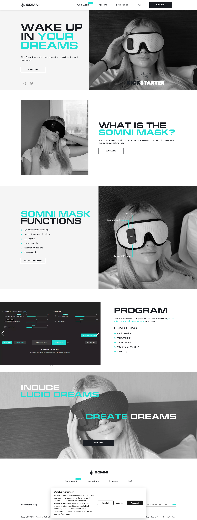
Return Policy (156, 517)
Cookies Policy (59, 514)
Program (102, 5)
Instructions (122, 5)
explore (33, 69)
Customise (120, 503)
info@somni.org (29, 505)
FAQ (139, 5)
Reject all (105, 503)
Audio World (83, 5)
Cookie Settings (169, 517)
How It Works (33, 261)
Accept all (135, 503)
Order (160, 5)
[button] (48, 365)
